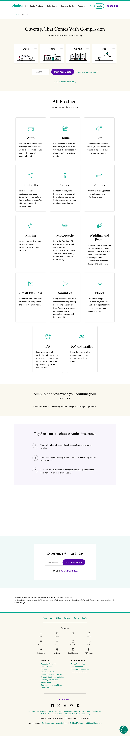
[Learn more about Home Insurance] (65, 139)
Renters (41, 643)
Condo (89, 635)
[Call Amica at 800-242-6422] (111, 6)
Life (73, 635)
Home (57, 635)
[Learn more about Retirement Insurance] (65, 297)
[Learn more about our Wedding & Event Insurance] (99, 242)
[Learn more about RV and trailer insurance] (82, 349)
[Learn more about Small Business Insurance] (30, 297)
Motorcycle (41, 651)
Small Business (73, 651)
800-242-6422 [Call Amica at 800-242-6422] (65, 699)
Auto (41, 635)
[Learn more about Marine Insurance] (30, 242)
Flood (57, 643)
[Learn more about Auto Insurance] (30, 139)
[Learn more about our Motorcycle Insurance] (65, 242)
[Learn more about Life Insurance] (99, 139)
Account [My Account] (47, 618)
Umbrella (57, 651)
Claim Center (53, 6)
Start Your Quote (62, 71)
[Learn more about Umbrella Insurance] (30, 188)
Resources (83, 6)
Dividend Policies (76, 723)
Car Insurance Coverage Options (54, 723)
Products (40, 6)
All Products (89, 651)
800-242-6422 (69, 570)
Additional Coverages (94, 723)
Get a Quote (30, 6)
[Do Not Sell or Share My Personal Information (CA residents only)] (65, 714)
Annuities (73, 643)
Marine (89, 643)
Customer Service (69, 6)
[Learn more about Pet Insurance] (48, 349)
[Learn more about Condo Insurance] (65, 188)
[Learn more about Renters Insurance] (99, 188)
